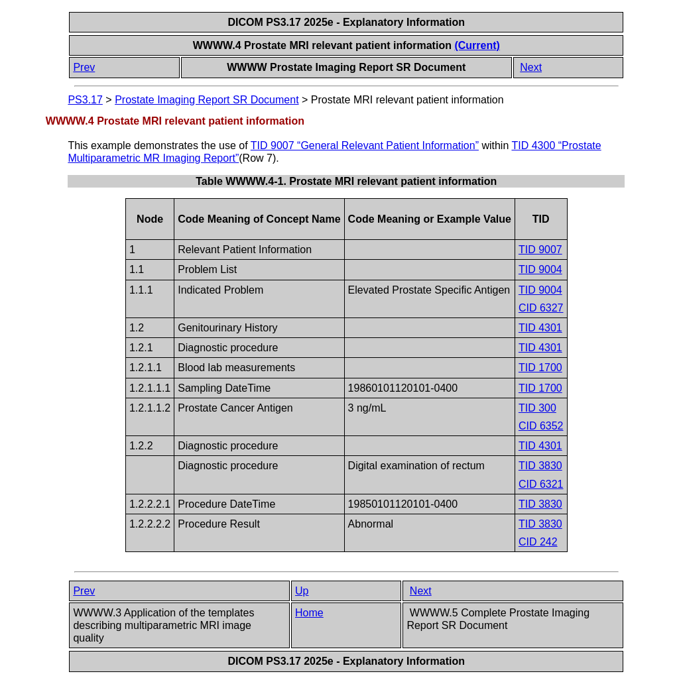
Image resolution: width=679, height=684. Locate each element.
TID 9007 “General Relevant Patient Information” (365, 145)
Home (309, 612)
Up (301, 591)
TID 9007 (540, 249)
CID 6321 (541, 484)
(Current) (476, 45)
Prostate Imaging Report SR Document (206, 99)
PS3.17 (85, 99)
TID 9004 (540, 269)
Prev (84, 67)
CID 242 (538, 541)
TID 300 (537, 408)
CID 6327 (541, 308)
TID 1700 (540, 367)
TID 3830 (540, 465)
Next (531, 67)
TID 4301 (540, 327)
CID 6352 (541, 425)
